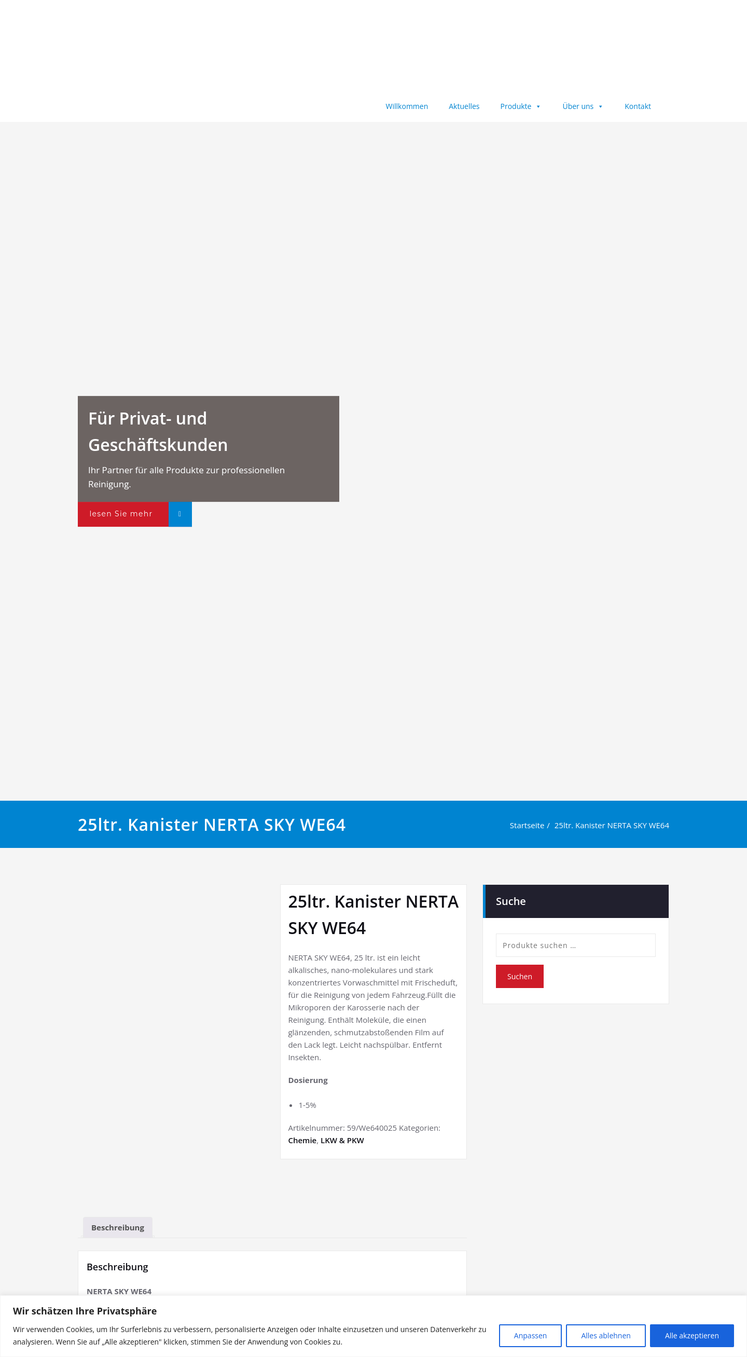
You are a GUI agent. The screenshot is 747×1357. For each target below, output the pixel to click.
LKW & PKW (342, 1140)
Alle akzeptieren (692, 1335)
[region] (373, 1326)
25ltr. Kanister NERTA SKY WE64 (615, 825)
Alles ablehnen (605, 1335)
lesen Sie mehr (121, 513)
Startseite (530, 825)
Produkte (521, 106)
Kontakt (638, 106)
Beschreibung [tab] (117, 1227)
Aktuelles (464, 106)
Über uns (583, 106)
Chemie (302, 1140)
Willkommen (407, 106)
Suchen (519, 976)
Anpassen (530, 1335)
